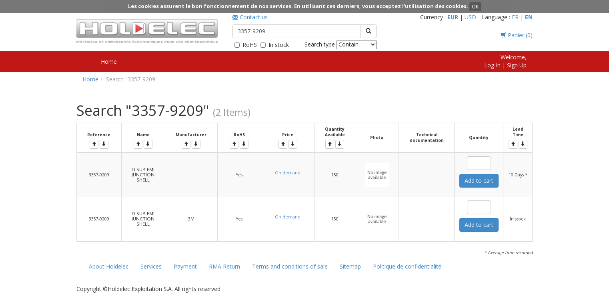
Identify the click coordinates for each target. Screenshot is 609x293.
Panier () (517, 35)
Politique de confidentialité (407, 266)
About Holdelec (108, 266)
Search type (319, 44)
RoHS (249, 44)
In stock (278, 44)
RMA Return (224, 266)
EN (529, 17)
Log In (492, 65)
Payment (185, 266)
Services (151, 266)
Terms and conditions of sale (290, 266)
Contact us (250, 17)
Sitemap (350, 266)
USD (470, 17)
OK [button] (475, 6)
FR (515, 17)
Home (109, 61)
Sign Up (517, 65)
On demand (287, 173)
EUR (452, 17)
